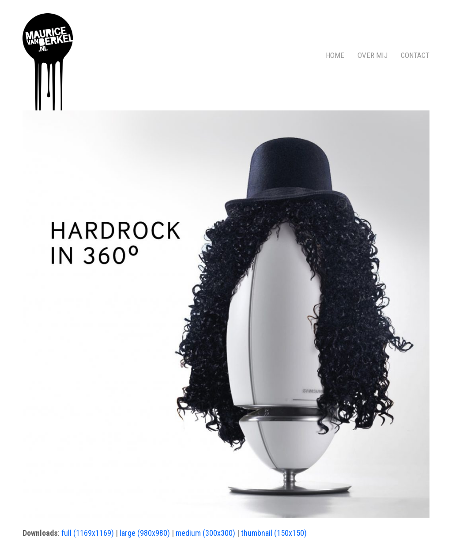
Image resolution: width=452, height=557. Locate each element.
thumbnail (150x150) (274, 533)
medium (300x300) (205, 533)
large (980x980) (145, 533)
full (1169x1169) (87, 533)
